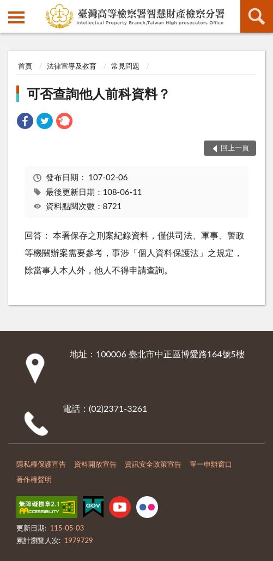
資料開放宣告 (95, 464)
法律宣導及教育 (71, 66)
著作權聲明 (34, 479)
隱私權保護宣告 (41, 464)
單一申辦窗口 (211, 464)
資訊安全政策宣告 (153, 464)
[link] (25, 122)
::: (8, 8)
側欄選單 (16, 17)
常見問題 (125, 66)
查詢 (256, 16)
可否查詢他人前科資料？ (99, 93)
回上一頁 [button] (235, 147)
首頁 (25, 66)
